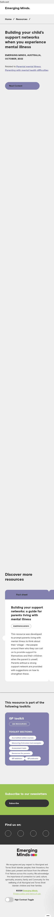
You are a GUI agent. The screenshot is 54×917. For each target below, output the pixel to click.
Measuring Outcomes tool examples (26, 743)
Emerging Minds (30, 894)
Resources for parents (21, 753)
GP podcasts (33, 758)
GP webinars (17, 758)
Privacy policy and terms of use (26, 897)
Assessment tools (19, 748)
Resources (21, 19)
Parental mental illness (28, 66)
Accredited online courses (23, 738)
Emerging (17, 8)
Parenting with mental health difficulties (26, 70)
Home (8, 19)
